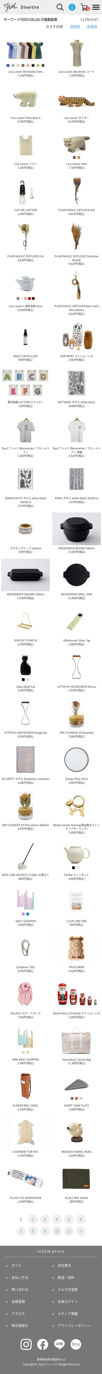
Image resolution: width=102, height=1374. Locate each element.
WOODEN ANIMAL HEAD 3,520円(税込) (76, 1136)
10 (57, 1231)
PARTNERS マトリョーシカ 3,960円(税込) (76, 340)
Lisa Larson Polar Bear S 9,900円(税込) (25, 102)
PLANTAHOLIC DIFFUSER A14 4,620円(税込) (25, 241)
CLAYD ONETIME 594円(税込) (76, 905)
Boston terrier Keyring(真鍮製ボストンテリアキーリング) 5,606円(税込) (76, 811)
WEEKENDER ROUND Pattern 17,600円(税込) (76, 532)
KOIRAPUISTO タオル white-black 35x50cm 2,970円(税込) (25, 485)
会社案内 (64, 1265)
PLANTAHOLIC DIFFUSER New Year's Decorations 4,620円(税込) (76, 293)
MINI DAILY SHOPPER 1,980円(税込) (25, 1044)
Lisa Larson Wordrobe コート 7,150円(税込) (76, 56)
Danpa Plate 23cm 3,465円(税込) (76, 763)
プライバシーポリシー (74, 1325)
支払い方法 (19, 1277)
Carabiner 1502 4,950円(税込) (25, 952)
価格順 (75, 26)
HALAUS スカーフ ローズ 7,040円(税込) (25, 998)
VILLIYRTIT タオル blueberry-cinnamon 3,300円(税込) (25, 763)
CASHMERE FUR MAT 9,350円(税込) (25, 1136)
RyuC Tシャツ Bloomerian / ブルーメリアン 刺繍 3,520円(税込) (76, 435)
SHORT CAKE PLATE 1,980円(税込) (76, 1090)
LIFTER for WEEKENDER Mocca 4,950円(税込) (76, 671)
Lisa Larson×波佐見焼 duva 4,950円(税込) (25, 291)
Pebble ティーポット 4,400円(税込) (76, 859)
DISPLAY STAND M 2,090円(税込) (25, 625)
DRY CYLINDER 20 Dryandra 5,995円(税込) (76, 717)
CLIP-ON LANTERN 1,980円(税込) (25, 195)
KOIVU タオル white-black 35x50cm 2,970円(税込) (76, 483)
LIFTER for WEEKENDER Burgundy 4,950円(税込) (25, 717)
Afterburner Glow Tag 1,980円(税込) (76, 625)
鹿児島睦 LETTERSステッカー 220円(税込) (25, 387)
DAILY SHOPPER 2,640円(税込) (25, 905)
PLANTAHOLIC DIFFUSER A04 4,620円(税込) (76, 195)
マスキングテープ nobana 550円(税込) (25, 532)
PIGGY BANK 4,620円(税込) (76, 952)
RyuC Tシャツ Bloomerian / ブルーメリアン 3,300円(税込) (25, 435)
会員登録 (18, 1301)
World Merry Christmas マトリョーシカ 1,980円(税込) (76, 998)
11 (69, 1231)
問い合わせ (19, 1289)
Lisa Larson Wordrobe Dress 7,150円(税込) (25, 56)
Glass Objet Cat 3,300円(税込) (25, 671)
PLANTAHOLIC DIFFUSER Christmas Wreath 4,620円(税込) (76, 243)
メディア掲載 (68, 1313)
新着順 (92, 26)
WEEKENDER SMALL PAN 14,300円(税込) (76, 579)
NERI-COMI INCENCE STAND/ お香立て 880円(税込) (25, 859)
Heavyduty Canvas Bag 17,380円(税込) (76, 1044)
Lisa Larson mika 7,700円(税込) (76, 148)
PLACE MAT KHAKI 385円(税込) (76, 1182)
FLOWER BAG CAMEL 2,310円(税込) (25, 1090)
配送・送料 (66, 1277)
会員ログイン (68, 1301)
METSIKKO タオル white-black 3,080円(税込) (76, 387)
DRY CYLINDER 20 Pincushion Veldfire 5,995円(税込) (25, 809)
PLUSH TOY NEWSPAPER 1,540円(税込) (25, 1182)
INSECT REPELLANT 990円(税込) (25, 340)
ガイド (16, 1265)
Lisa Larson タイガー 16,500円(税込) (76, 102)
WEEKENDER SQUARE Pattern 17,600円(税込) (25, 579)
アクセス (18, 1313)
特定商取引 (19, 1325)
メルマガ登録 (68, 1289)
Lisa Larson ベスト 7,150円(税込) (25, 148)
